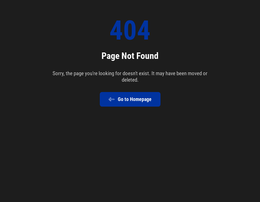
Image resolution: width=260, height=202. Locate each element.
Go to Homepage (130, 99)
